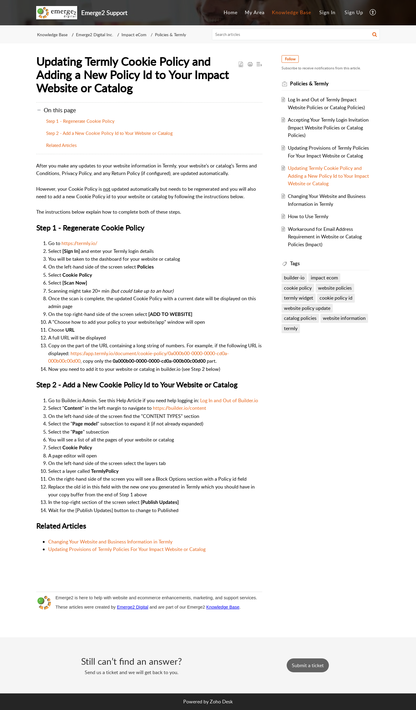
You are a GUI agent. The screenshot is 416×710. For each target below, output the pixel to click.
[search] (296, 34)
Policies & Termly (170, 34)
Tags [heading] (295, 263)
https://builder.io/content (179, 408)
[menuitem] (231, 13)
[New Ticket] (308, 665)
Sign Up (354, 12)
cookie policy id (336, 298)
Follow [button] (290, 59)
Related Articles (61, 145)
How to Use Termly (308, 216)
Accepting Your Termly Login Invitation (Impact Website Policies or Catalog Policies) (328, 127)
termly (291, 328)
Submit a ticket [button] (308, 665)
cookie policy (298, 288)
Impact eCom (134, 34)
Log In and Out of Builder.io (229, 400)
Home (231, 12)
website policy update (307, 308)
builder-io (294, 277)
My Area (255, 12)
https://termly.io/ (79, 243)
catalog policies (300, 318)
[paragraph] (149, 368)
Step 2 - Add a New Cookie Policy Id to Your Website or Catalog (109, 133)
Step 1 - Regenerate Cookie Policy (80, 121)
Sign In (327, 12)
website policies (335, 288)
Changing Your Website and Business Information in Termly (110, 541)
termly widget (298, 298)
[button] (373, 13)
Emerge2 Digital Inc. (94, 34)
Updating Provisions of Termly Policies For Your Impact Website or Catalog (127, 549)
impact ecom (324, 277)
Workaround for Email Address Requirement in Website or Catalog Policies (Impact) (325, 237)
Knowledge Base (291, 12)
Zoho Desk (221, 701)
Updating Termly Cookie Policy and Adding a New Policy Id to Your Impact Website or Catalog (328, 176)
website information (344, 318)
